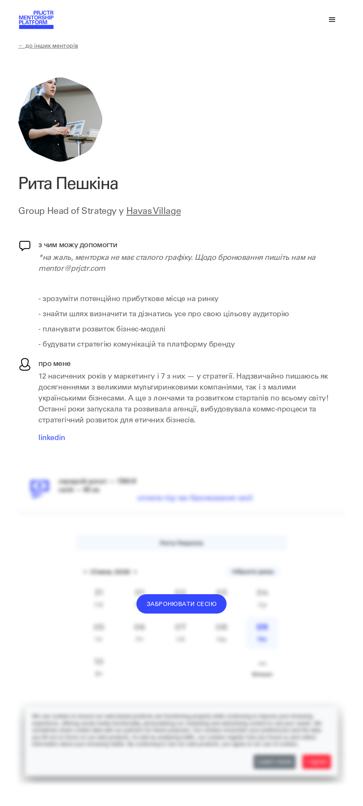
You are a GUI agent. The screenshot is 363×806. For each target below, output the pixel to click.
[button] (332, 19)
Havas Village (153, 211)
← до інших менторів (48, 46)
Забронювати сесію (181, 605)
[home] (36, 24)
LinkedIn (51, 438)
